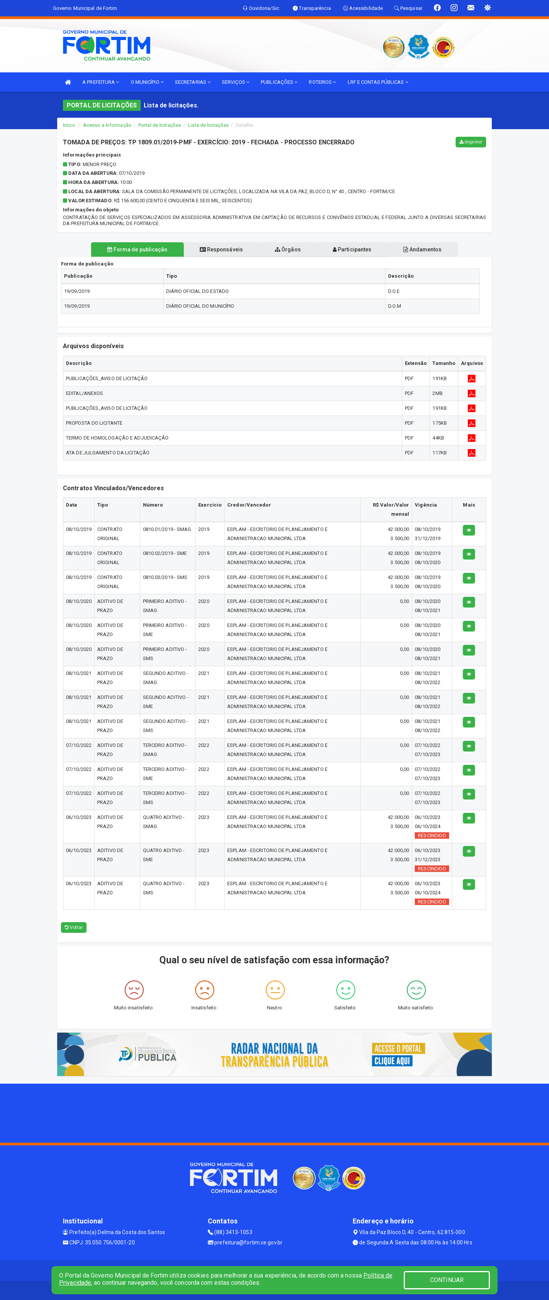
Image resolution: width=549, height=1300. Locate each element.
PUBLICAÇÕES (279, 82)
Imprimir (470, 142)
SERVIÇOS (235, 82)
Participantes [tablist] (352, 249)
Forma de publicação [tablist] (137, 249)
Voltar (74, 927)
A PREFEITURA (100, 82)
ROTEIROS (322, 82)
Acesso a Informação (107, 125)
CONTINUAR (447, 1280)
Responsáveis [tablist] (221, 249)
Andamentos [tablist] (422, 249)
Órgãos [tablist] (288, 249)
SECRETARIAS (192, 82)
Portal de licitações (159, 125)
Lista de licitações (208, 125)
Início (69, 125)
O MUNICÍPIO (147, 82)
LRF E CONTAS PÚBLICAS (378, 82)
